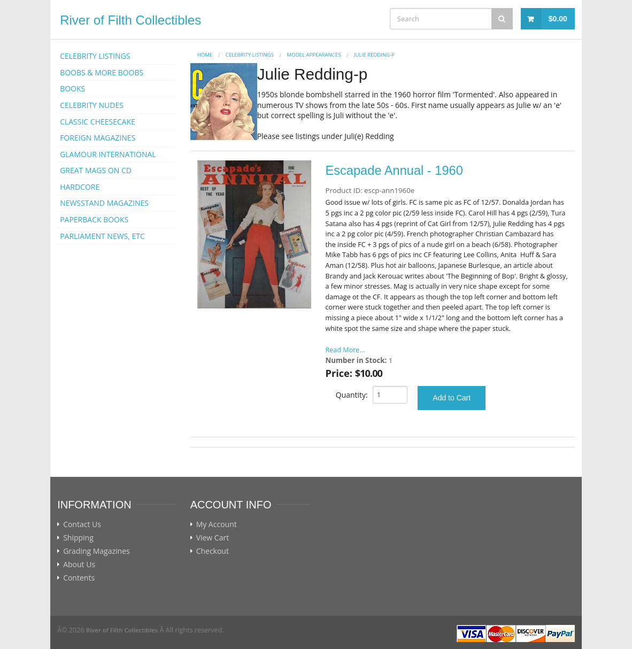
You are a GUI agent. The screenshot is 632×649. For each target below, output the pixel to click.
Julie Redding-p (374, 54)
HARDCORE (79, 187)
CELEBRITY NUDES (92, 105)
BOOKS (72, 88)
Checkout (212, 551)
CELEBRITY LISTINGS (95, 56)
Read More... (345, 349)
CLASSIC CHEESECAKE (97, 122)
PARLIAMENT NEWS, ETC (102, 236)
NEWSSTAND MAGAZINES (104, 203)
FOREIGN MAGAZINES (97, 138)
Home (205, 54)
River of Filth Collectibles (130, 20)
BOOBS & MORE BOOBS (101, 72)
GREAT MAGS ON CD (96, 170)
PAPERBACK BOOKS (94, 219)
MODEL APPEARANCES (314, 54)
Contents (79, 578)
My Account (216, 524)
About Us (79, 564)
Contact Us (82, 524)
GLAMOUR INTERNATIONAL (108, 154)
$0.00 (558, 18)
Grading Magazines (96, 551)
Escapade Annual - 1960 (394, 170)
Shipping (78, 538)
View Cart (212, 538)
